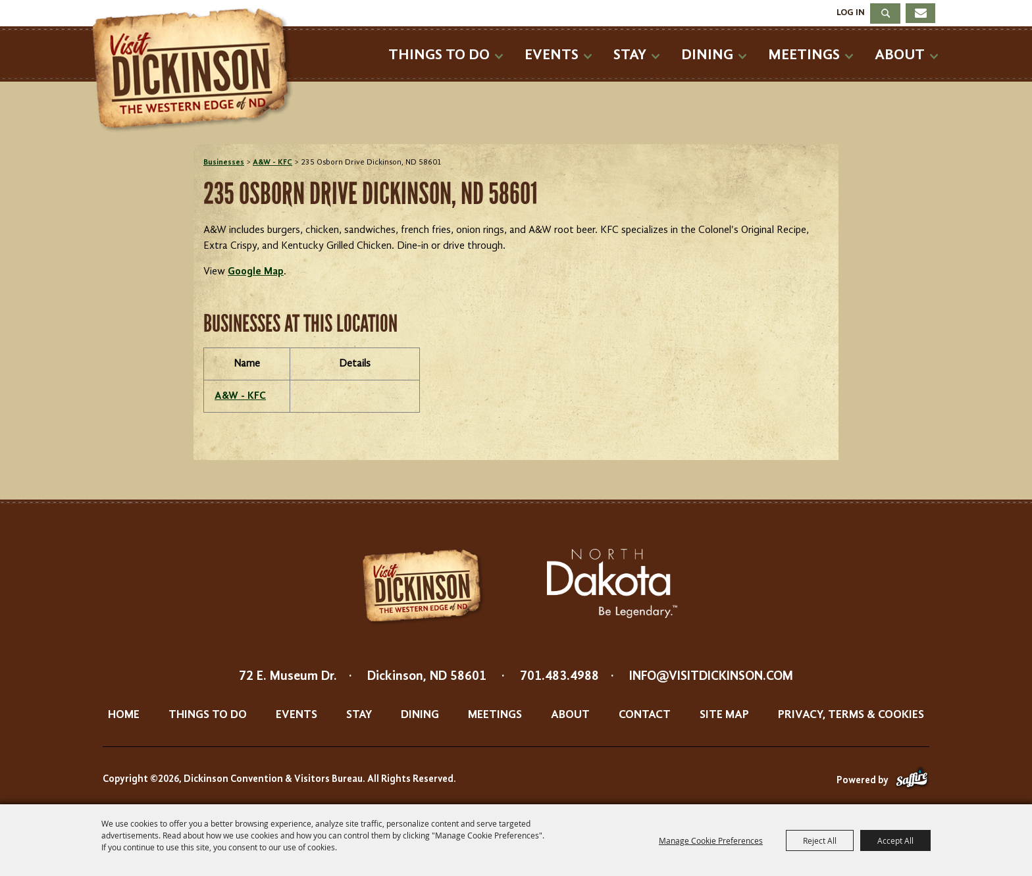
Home (124, 715)
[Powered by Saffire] (911, 781)
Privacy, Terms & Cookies (851, 715)
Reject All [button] (820, 840)
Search (885, 13)
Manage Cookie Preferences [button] (711, 840)
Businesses (223, 163)
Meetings (804, 55)
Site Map (724, 715)
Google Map (256, 272)
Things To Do (439, 55)
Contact (645, 715)
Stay (629, 55)
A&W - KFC (272, 163)
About (900, 55)
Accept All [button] (895, 840)
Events (552, 55)
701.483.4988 (559, 676)
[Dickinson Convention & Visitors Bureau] (196, 70)
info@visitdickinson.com (711, 676)
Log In (851, 12)
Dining (707, 55)
